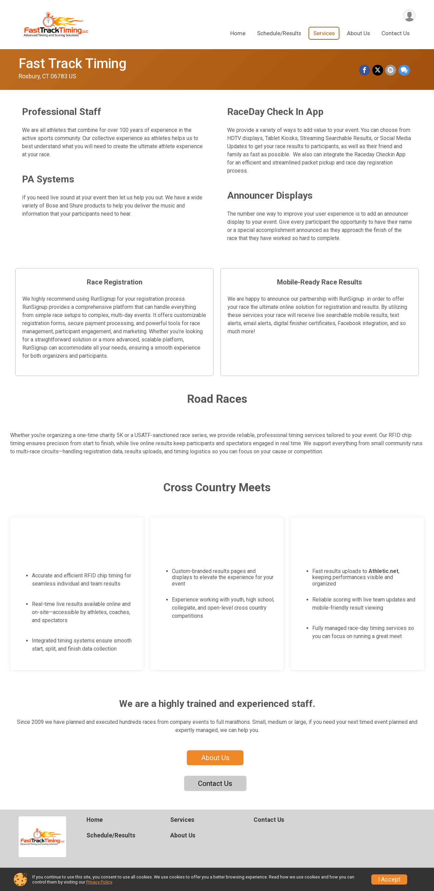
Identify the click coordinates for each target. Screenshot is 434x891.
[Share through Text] (404, 70)
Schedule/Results (279, 33)
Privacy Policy (99, 882)
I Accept (389, 879)
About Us (358, 33)
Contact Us (395, 33)
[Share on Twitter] (378, 70)
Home (237, 33)
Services (324, 33)
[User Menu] (409, 15)
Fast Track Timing (72, 64)
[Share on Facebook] (365, 70)
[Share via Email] (391, 70)
